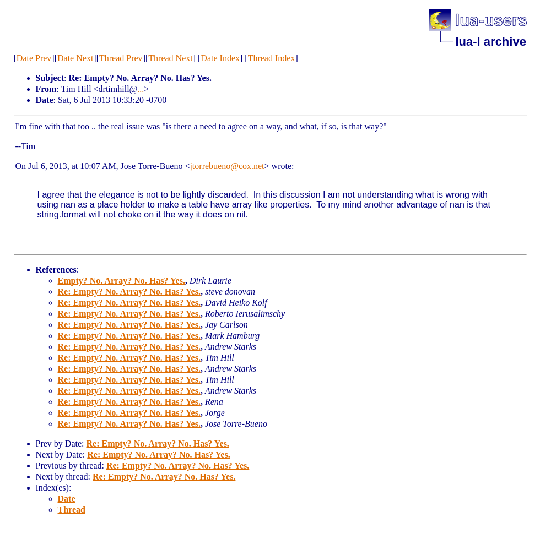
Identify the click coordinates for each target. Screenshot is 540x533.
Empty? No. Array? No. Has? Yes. (121, 280)
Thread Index (271, 58)
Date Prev (34, 58)
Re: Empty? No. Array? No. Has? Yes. (129, 291)
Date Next (75, 58)
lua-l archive (491, 41)
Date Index (220, 58)
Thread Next (170, 58)
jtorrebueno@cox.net (227, 166)
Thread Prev (121, 58)
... (140, 89)
